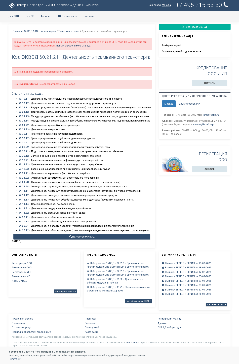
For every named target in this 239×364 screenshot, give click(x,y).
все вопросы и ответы (65, 291)
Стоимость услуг (21, 327)
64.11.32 (23, 212)
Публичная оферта (22, 318)
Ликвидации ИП (21, 276)
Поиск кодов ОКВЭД (82, 236)
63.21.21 (23, 173)
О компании (18, 323)
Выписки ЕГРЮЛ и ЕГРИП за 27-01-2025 (186, 289)
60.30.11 (23, 133)
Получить (209, 82)
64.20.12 (23, 221)
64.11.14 (23, 203)
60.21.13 (23, 116)
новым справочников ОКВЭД (73, 45)
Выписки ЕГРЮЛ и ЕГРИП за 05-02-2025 (186, 276)
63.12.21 (23, 160)
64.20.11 (23, 217)
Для (13, 16)
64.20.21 (23, 225)
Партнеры (90, 318)
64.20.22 (23, 230)
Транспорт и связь (68, 31)
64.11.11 (23, 190)
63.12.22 (23, 164)
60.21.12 (23, 111)
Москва (168, 103)
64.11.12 (23, 195)
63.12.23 (23, 168)
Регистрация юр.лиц (169, 318)
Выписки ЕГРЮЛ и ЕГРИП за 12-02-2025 (186, 272)
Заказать (209, 168)
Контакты (89, 16)
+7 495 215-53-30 (202, 5)
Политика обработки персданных (31, 331)
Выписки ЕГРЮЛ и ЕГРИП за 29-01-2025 (186, 280)
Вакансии (90, 323)
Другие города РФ (189, 103)
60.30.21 (23, 142)
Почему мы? (92, 327)
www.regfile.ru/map (203, 124)
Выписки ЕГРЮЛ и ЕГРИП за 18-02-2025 (186, 267)
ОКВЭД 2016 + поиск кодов (40, 31)
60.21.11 (23, 107)
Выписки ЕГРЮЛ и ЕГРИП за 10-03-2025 (186, 263)
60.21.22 (23, 125)
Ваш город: (160, 5)
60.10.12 (23, 103)
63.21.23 (23, 182)
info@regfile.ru (211, 114)
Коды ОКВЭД (19, 280)
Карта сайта (91, 331)
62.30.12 (23, 155)
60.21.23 (23, 129)
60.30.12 (23, 138)
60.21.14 (23, 120)
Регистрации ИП (21, 272)
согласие (132, 342)
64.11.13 (23, 199)
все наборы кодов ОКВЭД (138, 301)
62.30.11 (23, 151)
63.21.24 (23, 186)
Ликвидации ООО (22, 267)
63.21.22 (23, 177)
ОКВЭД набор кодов (170, 327)
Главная (17, 31)
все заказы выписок (216, 304)
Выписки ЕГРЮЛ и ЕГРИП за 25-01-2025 (186, 293)
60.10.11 (23, 98)
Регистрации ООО (22, 263)
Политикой (14, 358)
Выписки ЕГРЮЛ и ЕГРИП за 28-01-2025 (186, 285)
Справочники (67, 16)
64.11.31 (23, 208)
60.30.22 (23, 147)
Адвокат (163, 323)
